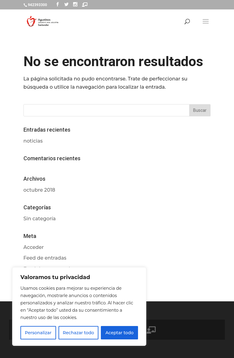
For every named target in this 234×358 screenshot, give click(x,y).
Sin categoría (39, 219)
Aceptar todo (119, 332)
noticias (33, 141)
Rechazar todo (78, 332)
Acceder (33, 247)
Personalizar (38, 332)
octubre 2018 (39, 190)
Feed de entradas (44, 258)
